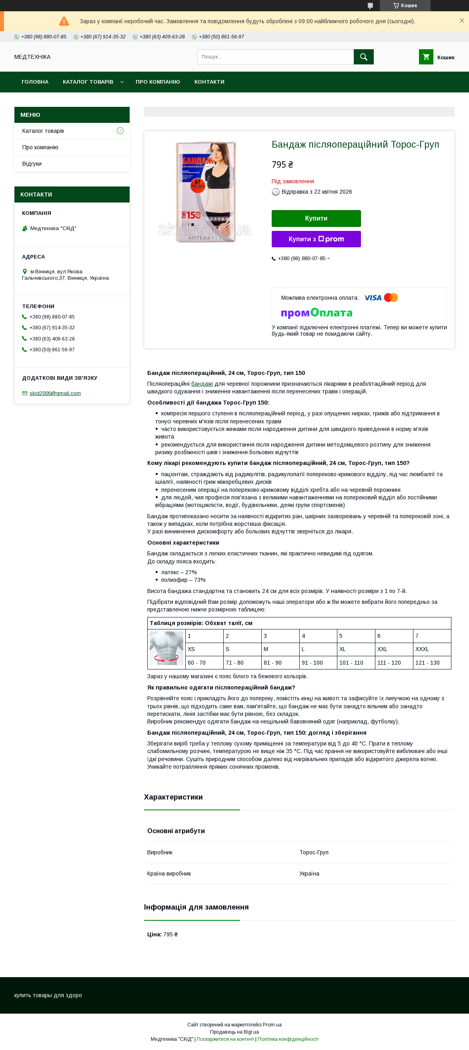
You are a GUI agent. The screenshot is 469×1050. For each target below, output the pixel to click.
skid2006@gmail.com (55, 393)
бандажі (202, 384)
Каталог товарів (88, 82)
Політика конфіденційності (288, 1039)
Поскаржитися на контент (225, 1039)
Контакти (209, 82)
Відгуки (32, 163)
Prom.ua (272, 1025)
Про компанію (158, 82)
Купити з (316, 239)
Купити (316, 218)
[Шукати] (364, 56)
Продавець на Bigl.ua (234, 1032)
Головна (35, 82)
